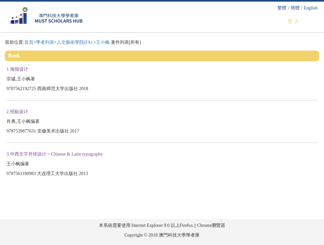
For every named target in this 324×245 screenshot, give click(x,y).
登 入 (293, 21)
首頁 (28, 42)
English (311, 8)
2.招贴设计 (17, 111)
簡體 (295, 8)
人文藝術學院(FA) (75, 42)
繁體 (281, 8)
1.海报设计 (17, 69)
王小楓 (103, 42)
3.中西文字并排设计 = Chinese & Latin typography (55, 154)
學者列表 (45, 42)
